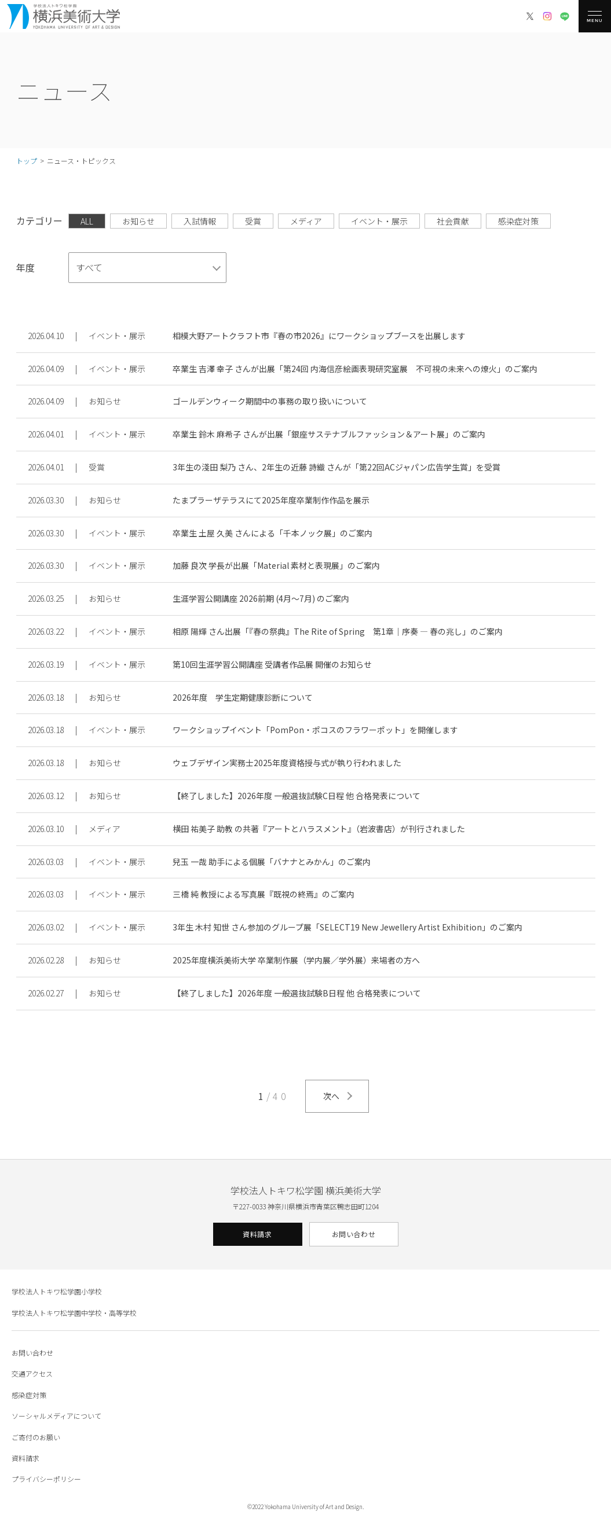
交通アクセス (32, 1373)
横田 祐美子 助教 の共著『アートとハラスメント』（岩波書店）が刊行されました (319, 828)
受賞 (253, 221)
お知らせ (138, 221)
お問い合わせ (354, 1234)
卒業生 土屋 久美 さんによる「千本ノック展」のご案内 (272, 533)
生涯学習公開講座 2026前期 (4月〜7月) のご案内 (261, 598)
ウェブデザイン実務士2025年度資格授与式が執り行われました (287, 762)
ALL (87, 221)
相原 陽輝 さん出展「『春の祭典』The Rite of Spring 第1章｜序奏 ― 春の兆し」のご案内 (338, 631)
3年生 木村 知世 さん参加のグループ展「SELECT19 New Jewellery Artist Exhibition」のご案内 (347, 927)
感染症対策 (518, 221)
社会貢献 (453, 221)
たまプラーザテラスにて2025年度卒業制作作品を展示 (271, 500)
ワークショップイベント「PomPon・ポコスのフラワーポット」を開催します (315, 729)
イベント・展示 (379, 221)
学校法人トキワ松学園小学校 (57, 1291)
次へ (331, 1096)
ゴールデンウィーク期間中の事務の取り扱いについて (270, 401)
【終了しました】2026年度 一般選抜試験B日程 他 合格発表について (297, 993)
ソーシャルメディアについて (56, 1416)
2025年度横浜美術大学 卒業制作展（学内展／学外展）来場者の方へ (296, 960)
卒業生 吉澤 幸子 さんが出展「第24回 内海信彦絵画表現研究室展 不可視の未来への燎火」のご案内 (355, 368)
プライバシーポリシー (46, 1479)
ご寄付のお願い (36, 1437)
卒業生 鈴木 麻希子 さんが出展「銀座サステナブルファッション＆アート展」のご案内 (329, 434)
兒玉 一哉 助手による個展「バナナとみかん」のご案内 (272, 861)
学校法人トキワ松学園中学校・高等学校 (74, 1313)
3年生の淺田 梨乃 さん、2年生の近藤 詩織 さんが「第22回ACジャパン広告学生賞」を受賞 (336, 467)
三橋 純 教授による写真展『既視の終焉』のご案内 (263, 894)
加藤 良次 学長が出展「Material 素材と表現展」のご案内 (276, 565)
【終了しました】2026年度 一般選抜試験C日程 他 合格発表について (296, 795)
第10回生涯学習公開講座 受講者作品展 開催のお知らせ (272, 664)
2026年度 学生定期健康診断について (243, 697)
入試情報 (200, 221)
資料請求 (257, 1234)
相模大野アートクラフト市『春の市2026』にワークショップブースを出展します (319, 335)
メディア (306, 221)
